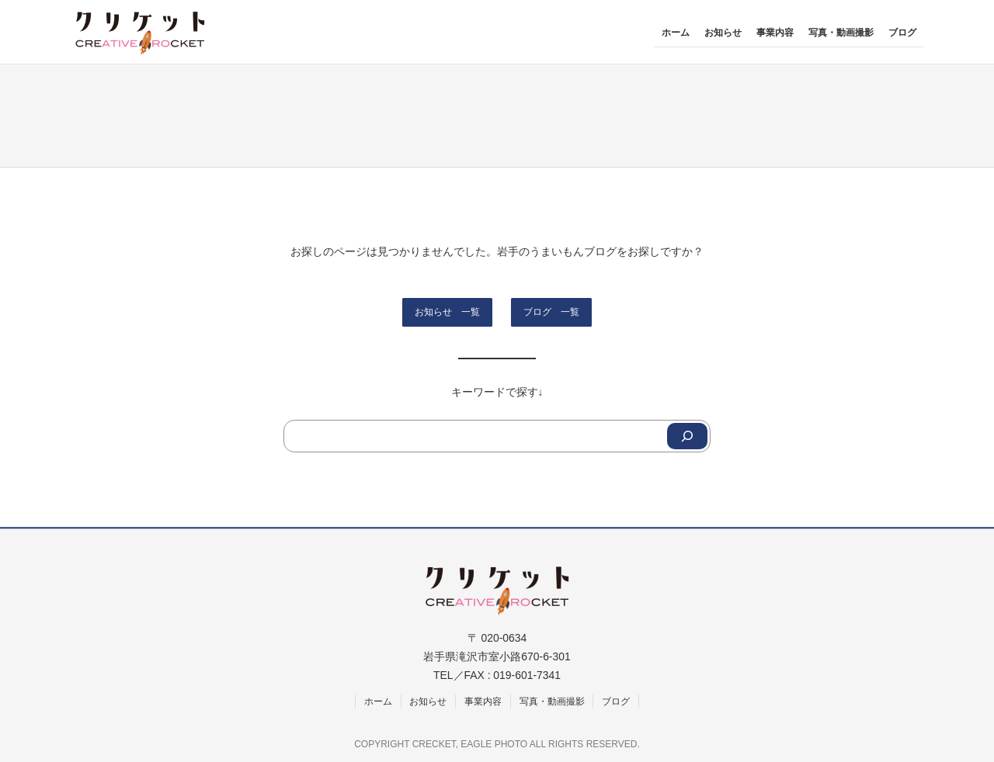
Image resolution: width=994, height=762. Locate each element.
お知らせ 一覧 (447, 312)
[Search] (687, 436)
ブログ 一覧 (551, 312)
